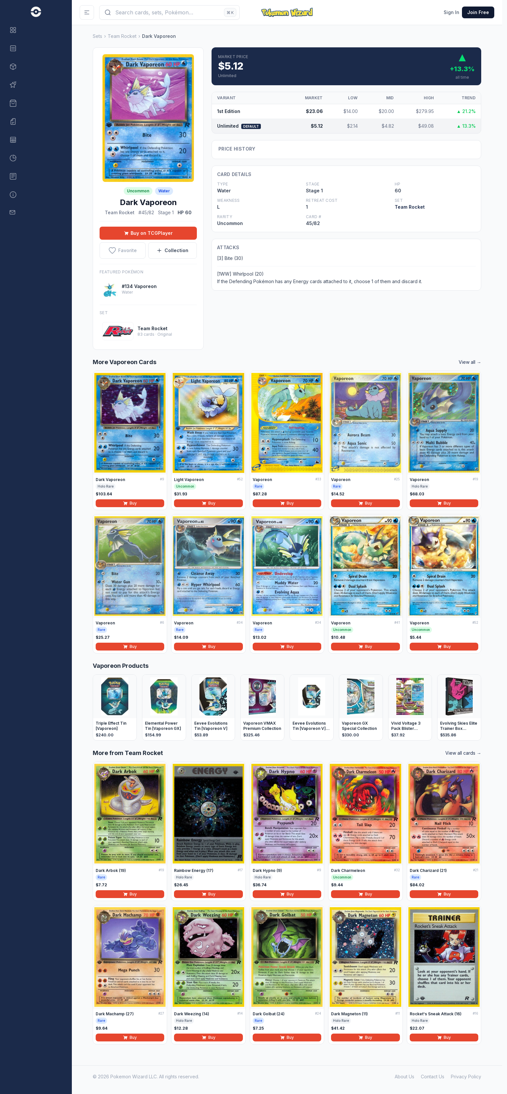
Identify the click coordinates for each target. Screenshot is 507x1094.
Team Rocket (122, 36)
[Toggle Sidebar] (87, 12)
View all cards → (463, 753)
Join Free (478, 12)
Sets (97, 36)
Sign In (451, 12)
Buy (130, 503)
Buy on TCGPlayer (148, 233)
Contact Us (432, 1076)
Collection (172, 250)
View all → (470, 362)
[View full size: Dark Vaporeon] (148, 118)
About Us (404, 1076)
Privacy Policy (466, 1076)
